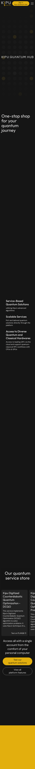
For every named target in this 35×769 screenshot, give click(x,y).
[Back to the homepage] (6, 3)
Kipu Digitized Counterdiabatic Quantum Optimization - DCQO (12, 599)
